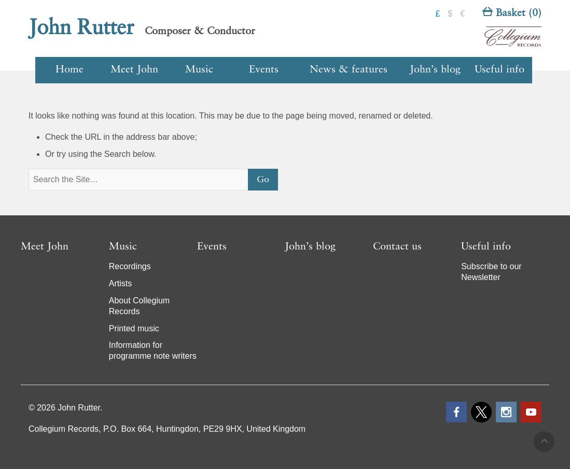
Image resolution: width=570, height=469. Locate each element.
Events (264, 70)
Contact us (397, 247)
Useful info (499, 70)
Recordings (130, 266)
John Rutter (81, 28)
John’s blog (435, 70)
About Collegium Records (139, 306)
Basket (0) (511, 13)
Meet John (134, 70)
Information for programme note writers (153, 350)
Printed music (134, 328)
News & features (348, 70)
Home (69, 70)
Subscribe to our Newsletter (491, 272)
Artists (120, 283)
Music (199, 70)
